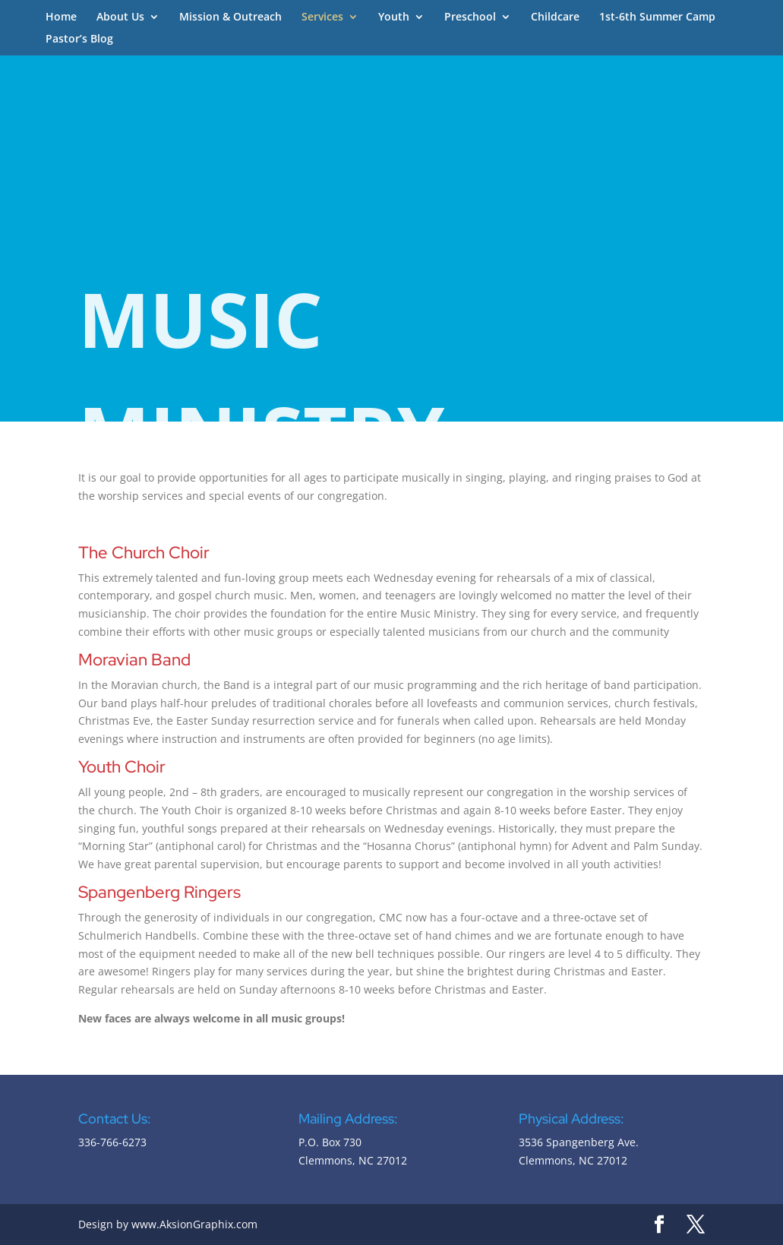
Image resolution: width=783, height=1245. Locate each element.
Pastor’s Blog (79, 39)
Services (322, 17)
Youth (393, 17)
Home (61, 17)
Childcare (555, 17)
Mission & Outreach (230, 17)
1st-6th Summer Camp (657, 17)
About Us (120, 17)
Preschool (470, 17)
